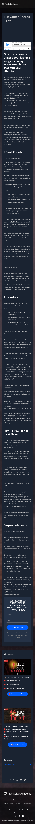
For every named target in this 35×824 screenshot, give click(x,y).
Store (6, 804)
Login (27, 800)
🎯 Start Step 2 (17, 745)
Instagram (14, 812)
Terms (22, 800)
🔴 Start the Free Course (17, 694)
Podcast (17, 804)
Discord (22, 812)
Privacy (15, 800)
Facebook (25, 810)
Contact (8, 800)
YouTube (9, 810)
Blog (11, 804)
